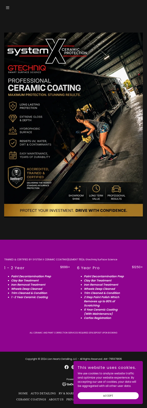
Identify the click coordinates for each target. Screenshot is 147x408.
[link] (66, 367)
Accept (108, 395)
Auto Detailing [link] (43, 393)
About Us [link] (56, 399)
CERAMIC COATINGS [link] (31, 399)
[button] (20, 7)
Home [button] (23, 393)
